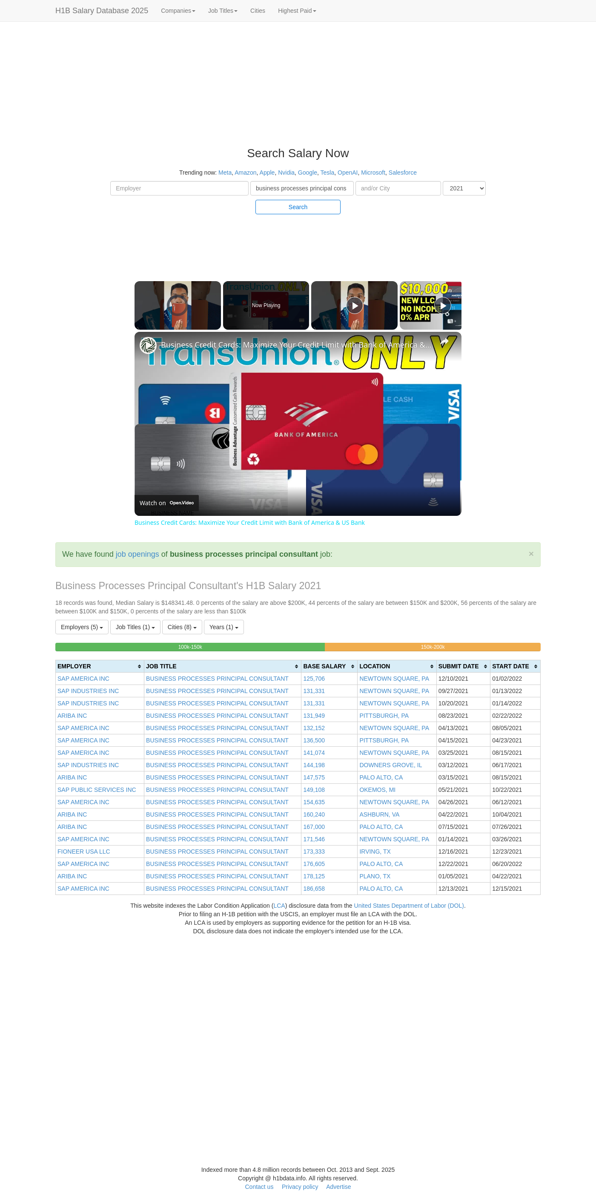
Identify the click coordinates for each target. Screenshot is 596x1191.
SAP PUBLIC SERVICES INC (96, 789)
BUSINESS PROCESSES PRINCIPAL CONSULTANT (217, 678)
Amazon (245, 172)
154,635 (314, 802)
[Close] (531, 553)
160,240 (314, 814)
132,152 (314, 728)
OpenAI (348, 172)
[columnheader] (100, 666)
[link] (148, 345)
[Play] (354, 305)
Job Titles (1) (135, 627)
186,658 (314, 888)
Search (298, 207)
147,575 (314, 777)
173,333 (314, 851)
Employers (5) (82, 627)
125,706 (314, 678)
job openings (137, 554)
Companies (178, 10)
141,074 (314, 752)
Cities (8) (182, 627)
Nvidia (286, 172)
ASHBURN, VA (379, 814)
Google (307, 172)
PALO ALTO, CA (381, 777)
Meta (225, 172)
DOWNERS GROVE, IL (390, 765)
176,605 (314, 863)
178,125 (314, 876)
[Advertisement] (546, 153)
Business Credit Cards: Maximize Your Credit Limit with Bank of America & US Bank (297, 344)
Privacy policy (300, 1186)
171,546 (314, 839)
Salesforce (403, 172)
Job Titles (223, 10)
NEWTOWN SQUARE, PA (394, 678)
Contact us (259, 1186)
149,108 (314, 789)
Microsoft (373, 172)
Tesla (328, 172)
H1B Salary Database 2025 (101, 10)
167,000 (314, 826)
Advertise (338, 1186)
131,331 (314, 691)
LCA (279, 905)
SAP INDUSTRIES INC (88, 691)
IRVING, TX (374, 851)
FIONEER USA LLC (83, 851)
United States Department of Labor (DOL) (409, 905)
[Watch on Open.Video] (167, 503)
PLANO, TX (374, 876)
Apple (267, 172)
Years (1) (223, 627)
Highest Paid (297, 10)
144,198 (314, 765)
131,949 (314, 715)
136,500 (314, 740)
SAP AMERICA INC (83, 678)
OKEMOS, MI (377, 789)
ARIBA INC (72, 715)
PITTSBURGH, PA (384, 715)
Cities (257, 10)
